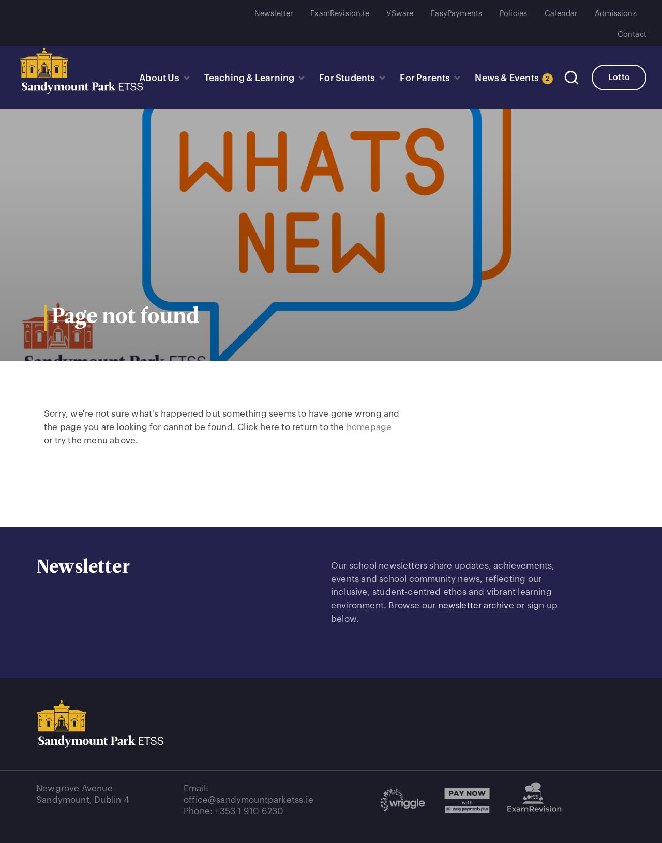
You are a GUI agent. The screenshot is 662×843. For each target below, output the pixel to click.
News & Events (510, 78)
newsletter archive (476, 605)
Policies (513, 14)
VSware (399, 14)
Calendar (561, 14)
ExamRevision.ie (339, 14)
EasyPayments (456, 14)
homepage (369, 427)
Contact (632, 34)
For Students (344, 78)
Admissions (616, 14)
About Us (155, 78)
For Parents (423, 78)
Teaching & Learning (246, 78)
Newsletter (273, 14)
